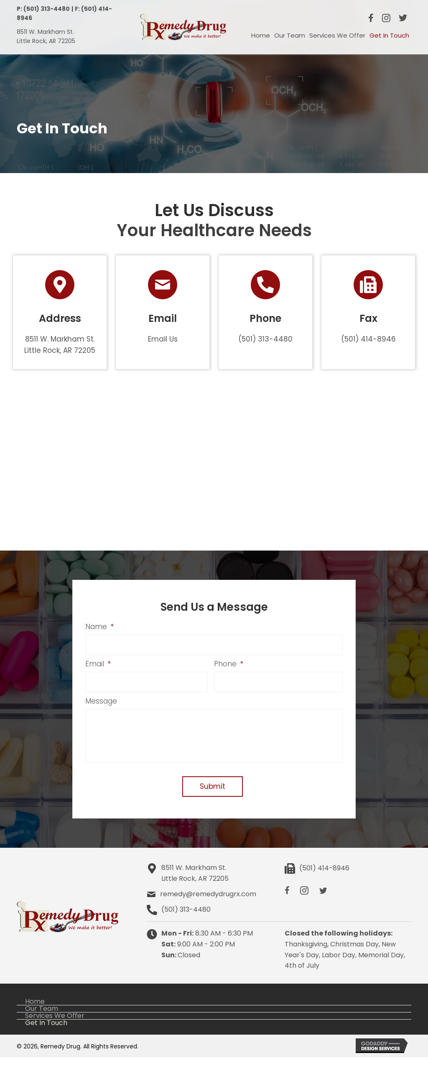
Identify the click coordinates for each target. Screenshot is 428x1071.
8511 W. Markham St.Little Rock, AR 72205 (195, 887)
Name (99, 626)
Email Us (163, 339)
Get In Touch (46, 1036)
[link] (260, 35)
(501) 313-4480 (265, 339)
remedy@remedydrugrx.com (208, 908)
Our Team (41, 1022)
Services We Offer (54, 1029)
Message (101, 702)
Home (35, 1015)
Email (98, 664)
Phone (228, 664)
